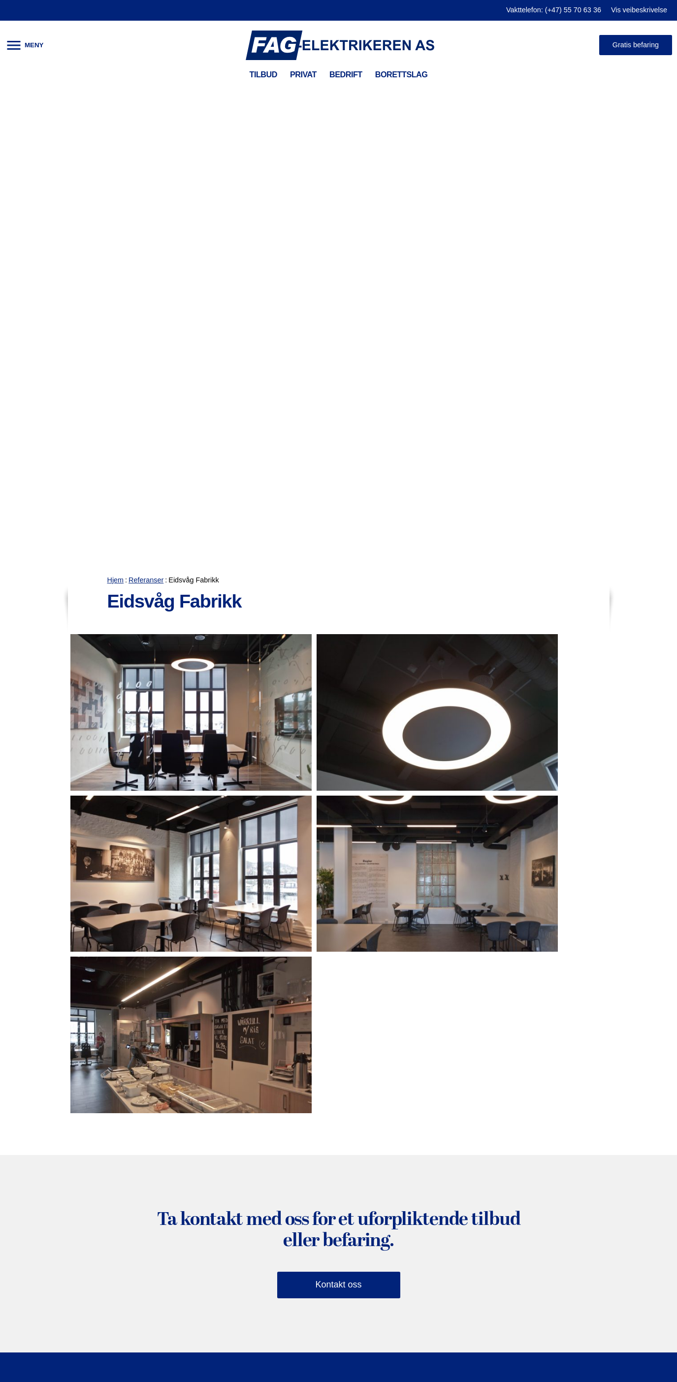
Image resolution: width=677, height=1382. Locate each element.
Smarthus (34, 1103)
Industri (159, 1272)
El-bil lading (38, 1065)
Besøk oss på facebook (589, 1149)
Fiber (155, 1121)
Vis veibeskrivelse (639, 10)
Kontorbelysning (177, 1178)
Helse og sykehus (180, 1253)
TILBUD (263, 74)
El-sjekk (30, 1140)
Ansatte (418, 1140)
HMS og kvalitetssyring (448, 1065)
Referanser (146, 92)
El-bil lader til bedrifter (188, 1290)
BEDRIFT (345, 74)
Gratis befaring (636, 45)
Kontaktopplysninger (443, 1103)
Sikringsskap (40, 1159)
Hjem (115, 92)
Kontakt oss (338, 797)
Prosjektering (171, 1084)
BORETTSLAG (401, 74)
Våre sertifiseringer (440, 1121)
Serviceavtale (171, 1065)
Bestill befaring (581, 1177)
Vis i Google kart (435, 1178)
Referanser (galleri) (441, 1084)
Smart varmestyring (53, 1121)
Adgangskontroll (177, 1159)
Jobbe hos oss (431, 1159)
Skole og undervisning (188, 1234)
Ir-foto (156, 1215)
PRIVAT (303, 74)
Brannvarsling (172, 1140)
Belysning (34, 1084)
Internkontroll (170, 1103)
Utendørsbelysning (182, 1196)
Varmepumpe (41, 1215)
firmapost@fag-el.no (584, 1122)
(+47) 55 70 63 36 (579, 1103)
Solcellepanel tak (48, 1196)
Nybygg (30, 1178)
